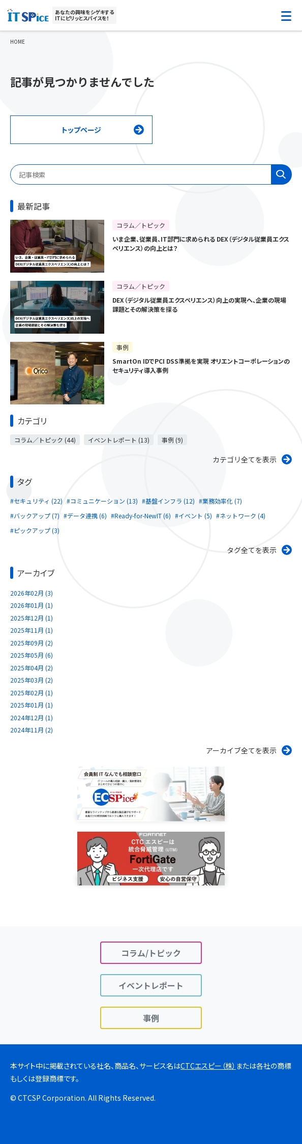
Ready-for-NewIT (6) (142, 515)
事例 (122, 347)
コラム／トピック (140, 225)
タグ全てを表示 (252, 550)
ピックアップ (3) (36, 530)
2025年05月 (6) (31, 655)
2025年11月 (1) (31, 630)
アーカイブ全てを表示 (241, 750)
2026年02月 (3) (31, 593)
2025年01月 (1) (31, 704)
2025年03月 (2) (31, 680)
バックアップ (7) (36, 515)
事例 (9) (172, 439)
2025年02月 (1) (31, 692)
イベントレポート (151, 985)
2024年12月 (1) (31, 717)
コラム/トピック (151, 953)
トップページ (81, 130)
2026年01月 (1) (31, 605)
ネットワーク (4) (242, 515)
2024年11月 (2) (31, 729)
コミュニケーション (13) (104, 500)
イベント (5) (195, 515)
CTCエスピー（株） (208, 1066)
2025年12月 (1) (31, 617)
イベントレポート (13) (118, 439)
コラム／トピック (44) (45, 439)
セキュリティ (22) (38, 500)
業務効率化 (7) (222, 500)
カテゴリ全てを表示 (245, 459)
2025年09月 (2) (31, 642)
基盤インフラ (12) (170, 500)
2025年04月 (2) (31, 667)
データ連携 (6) (87, 515)
